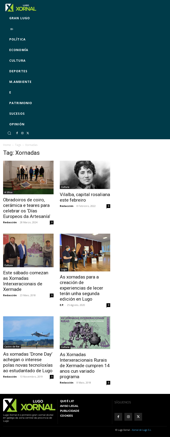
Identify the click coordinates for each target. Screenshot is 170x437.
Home (7, 145)
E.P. (62, 305)
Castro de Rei (11, 346)
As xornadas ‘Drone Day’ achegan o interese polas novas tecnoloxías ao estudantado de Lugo (28, 362)
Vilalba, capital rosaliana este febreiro (85, 197)
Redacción (10, 222)
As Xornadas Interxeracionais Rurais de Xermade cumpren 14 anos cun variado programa (85, 365)
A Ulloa (8, 192)
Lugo (64, 269)
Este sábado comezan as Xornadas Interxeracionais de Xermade (25, 281)
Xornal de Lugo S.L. (142, 429)
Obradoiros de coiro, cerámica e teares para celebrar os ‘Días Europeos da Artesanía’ (26, 208)
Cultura (65, 187)
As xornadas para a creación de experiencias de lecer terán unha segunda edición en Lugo (81, 288)
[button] (9, 133)
